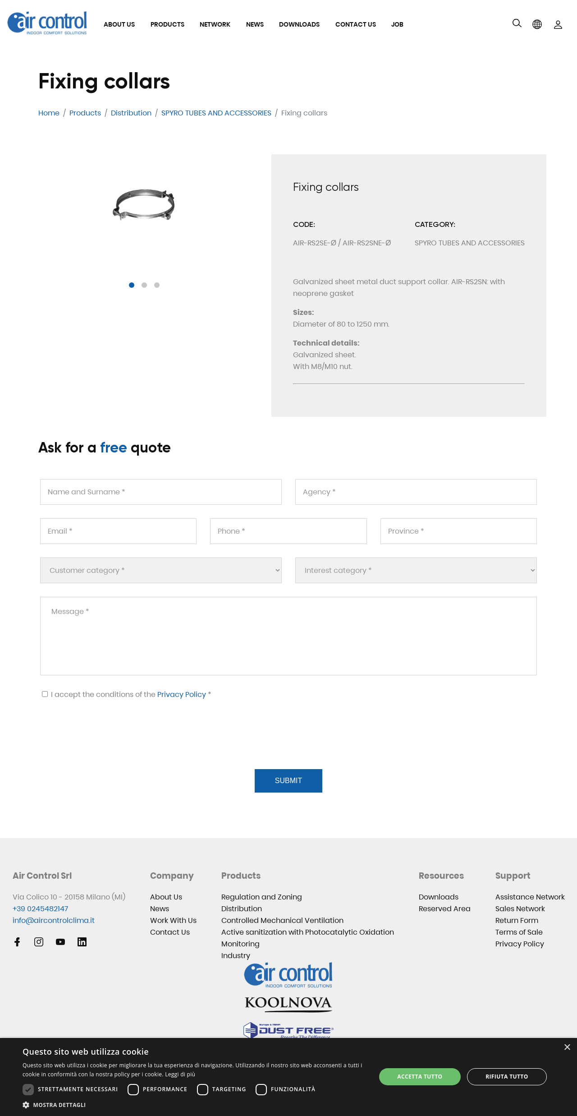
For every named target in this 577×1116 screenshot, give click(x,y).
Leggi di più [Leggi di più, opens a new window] (180, 1074)
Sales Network (520, 909)
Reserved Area (445, 909)
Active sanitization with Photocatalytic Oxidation (307, 932)
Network (215, 24)
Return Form (516, 920)
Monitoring (240, 944)
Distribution (241, 909)
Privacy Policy (181, 694)
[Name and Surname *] (161, 492)
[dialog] (288, 1077)
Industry (235, 955)
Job (397, 24)
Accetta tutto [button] (419, 1076)
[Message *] (288, 636)
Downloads (299, 24)
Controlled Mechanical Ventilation (282, 920)
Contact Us (355, 24)
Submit (288, 780)
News (255, 24)
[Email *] (118, 531)
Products (167, 24)
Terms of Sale (519, 932)
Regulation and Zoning (261, 897)
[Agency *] (416, 492)
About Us (119, 24)
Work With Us (173, 920)
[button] (131, 285)
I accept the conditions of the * (126, 694)
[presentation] (107, 745)
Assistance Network (530, 897)
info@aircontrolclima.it (54, 920)
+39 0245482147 (40, 909)
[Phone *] (288, 531)
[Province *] (458, 531)
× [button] (566, 1047)
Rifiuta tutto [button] (506, 1076)
